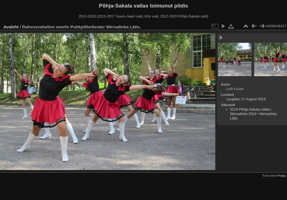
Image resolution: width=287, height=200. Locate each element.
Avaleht (11, 26)
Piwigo (281, 175)
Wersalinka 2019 (243, 114)
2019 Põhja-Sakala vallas (250, 109)
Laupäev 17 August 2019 (246, 99)
